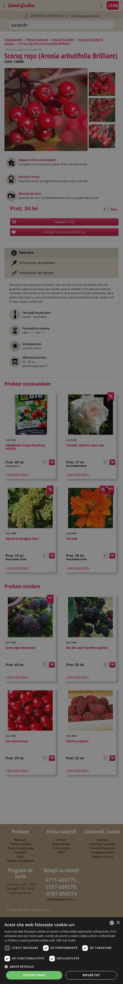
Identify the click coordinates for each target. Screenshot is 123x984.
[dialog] (61, 950)
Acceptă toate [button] (34, 975)
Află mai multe (66, 940)
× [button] (118, 922)
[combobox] (112, 923)
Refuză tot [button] (91, 975)
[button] (61, 966)
